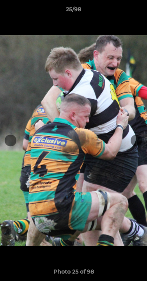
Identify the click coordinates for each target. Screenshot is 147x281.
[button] (137, 11)
